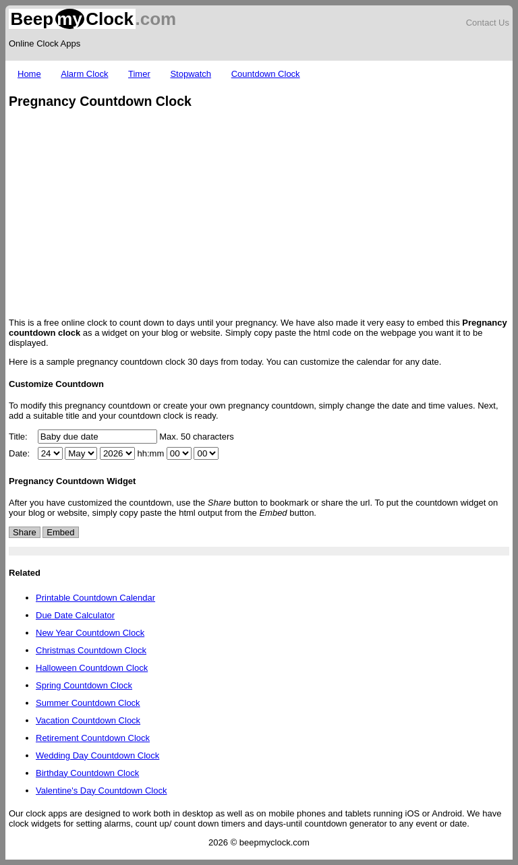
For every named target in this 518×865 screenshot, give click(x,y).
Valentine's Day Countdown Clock (101, 790)
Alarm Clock (84, 74)
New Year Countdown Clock (90, 633)
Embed (60, 532)
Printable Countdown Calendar (95, 598)
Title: (18, 436)
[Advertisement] (259, 214)
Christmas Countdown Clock (91, 650)
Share (24, 532)
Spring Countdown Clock (84, 685)
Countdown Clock (265, 74)
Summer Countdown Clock (88, 703)
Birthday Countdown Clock (87, 773)
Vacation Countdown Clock (88, 720)
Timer (139, 74)
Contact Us (487, 23)
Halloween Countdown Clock (92, 668)
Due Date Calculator (75, 615)
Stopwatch (190, 74)
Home (29, 74)
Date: (19, 453)
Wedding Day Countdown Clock (97, 755)
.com (92, 19)
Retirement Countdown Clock (93, 738)
